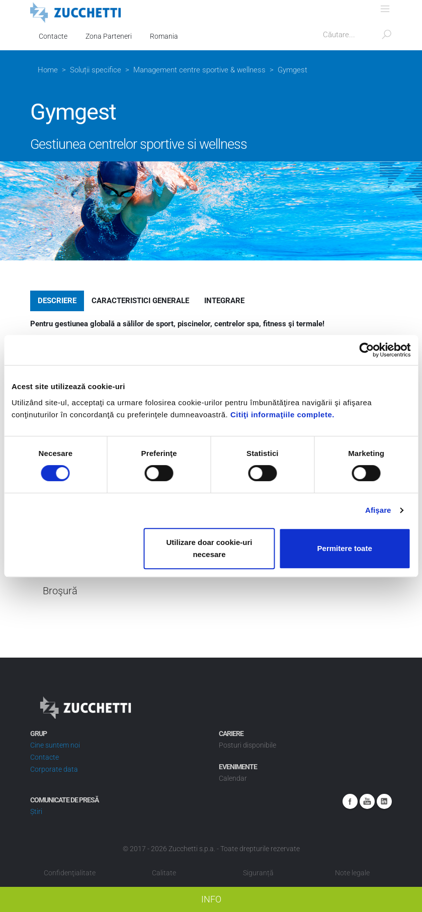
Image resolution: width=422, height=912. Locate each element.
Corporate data (54, 769)
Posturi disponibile (247, 745)
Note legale (352, 873)
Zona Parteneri (109, 36)
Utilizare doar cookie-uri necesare (209, 548)
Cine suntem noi (55, 745)
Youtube (367, 801)
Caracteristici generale (140, 300)
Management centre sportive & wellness (199, 69)
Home (48, 69)
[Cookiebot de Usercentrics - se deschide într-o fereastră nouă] (366, 349)
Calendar (233, 778)
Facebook (350, 801)
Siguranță (258, 873)
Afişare (378, 510)
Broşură (60, 591)
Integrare (224, 300)
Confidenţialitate (70, 873)
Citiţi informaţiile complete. (282, 414)
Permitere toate (344, 548)
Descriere (57, 300)
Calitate (164, 873)
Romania (164, 36)
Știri (36, 811)
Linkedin (384, 801)
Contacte (53, 36)
